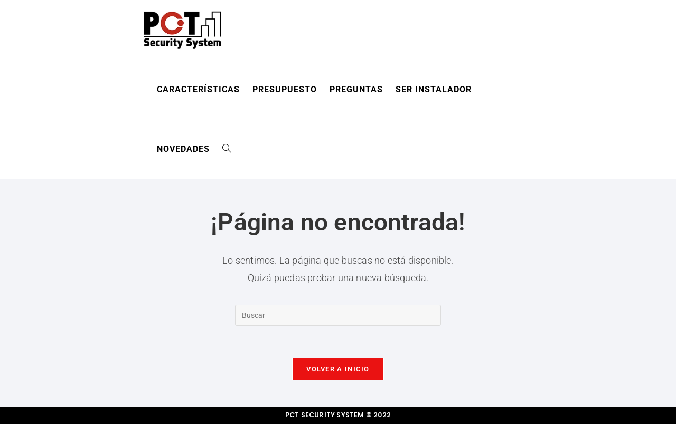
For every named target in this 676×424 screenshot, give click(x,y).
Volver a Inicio (338, 369)
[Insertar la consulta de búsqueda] (338, 315)
